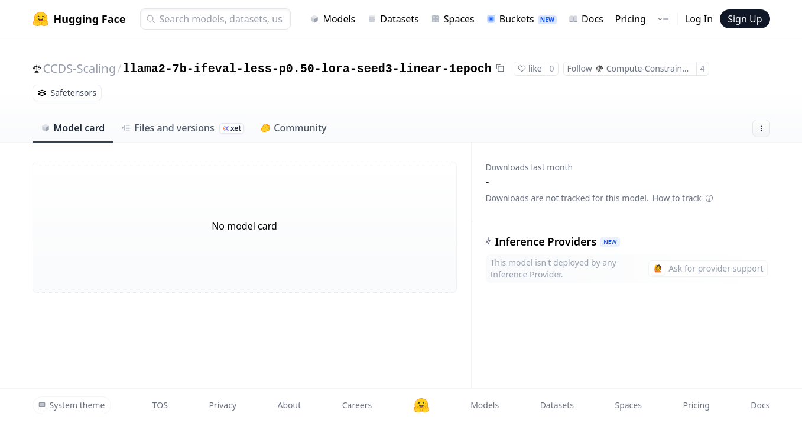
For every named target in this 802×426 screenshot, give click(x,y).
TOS (160, 405)
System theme (71, 405)
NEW (609, 242)
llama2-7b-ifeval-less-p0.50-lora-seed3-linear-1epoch (307, 69)
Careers (357, 405)
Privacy (222, 405)
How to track (682, 198)
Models (332, 18)
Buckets (521, 18)
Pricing (630, 18)
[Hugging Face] (421, 405)
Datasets (393, 18)
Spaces (453, 18)
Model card (73, 127)
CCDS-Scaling (79, 68)
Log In (699, 18)
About (289, 405)
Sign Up (745, 18)
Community (293, 127)
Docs (586, 18)
